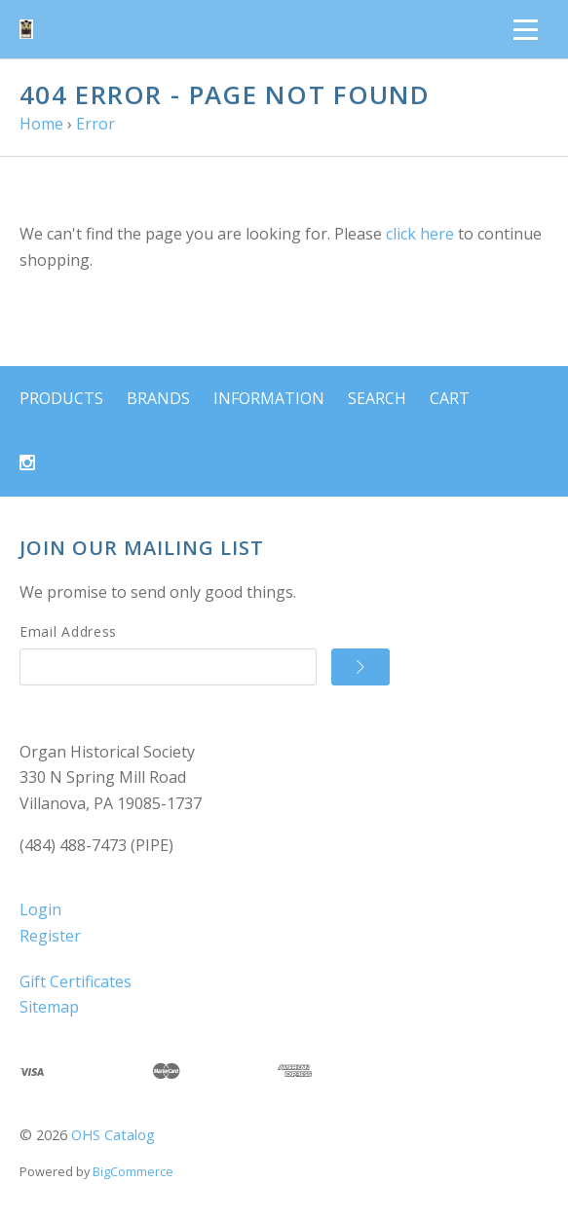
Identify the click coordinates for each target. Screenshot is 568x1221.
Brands (158, 398)
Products (61, 398)
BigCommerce (133, 1171)
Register (50, 935)
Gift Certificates (75, 981)
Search (377, 398)
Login (40, 909)
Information (268, 398)
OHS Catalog (113, 1135)
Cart (450, 398)
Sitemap (49, 1007)
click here (420, 233)
